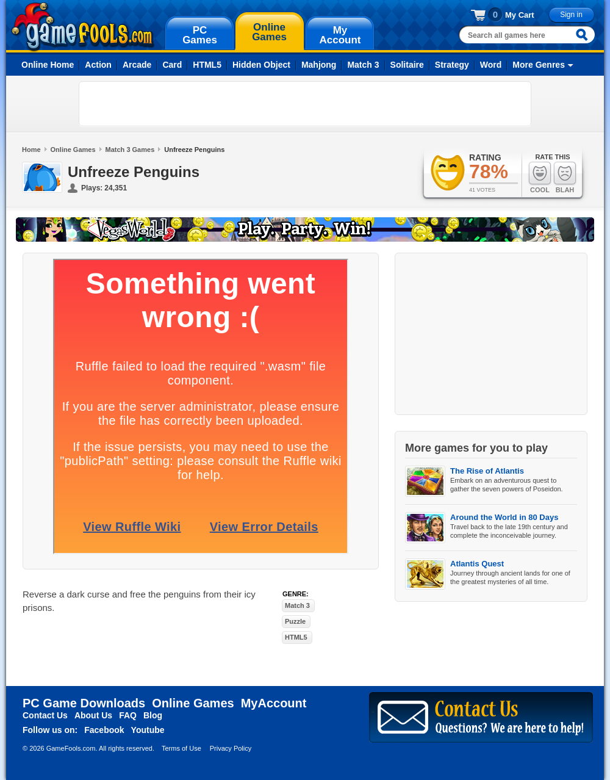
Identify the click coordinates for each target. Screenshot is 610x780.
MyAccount (274, 703)
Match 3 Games (130, 149)
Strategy (452, 65)
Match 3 (363, 65)
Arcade (137, 65)
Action (98, 65)
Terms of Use (181, 748)
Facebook (104, 730)
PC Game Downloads (84, 703)
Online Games (73, 149)
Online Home (47, 65)
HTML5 (207, 65)
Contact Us (45, 715)
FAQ (128, 715)
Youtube (148, 730)
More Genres (538, 65)
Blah (565, 177)
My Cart (519, 15)
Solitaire (407, 65)
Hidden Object (261, 65)
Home (31, 149)
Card (172, 65)
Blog (152, 715)
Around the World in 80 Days (504, 517)
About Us (93, 715)
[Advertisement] (156, 103)
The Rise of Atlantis (487, 470)
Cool (540, 177)
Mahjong (319, 65)
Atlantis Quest (477, 563)
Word (491, 65)
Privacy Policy (230, 748)
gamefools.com (82, 26)
